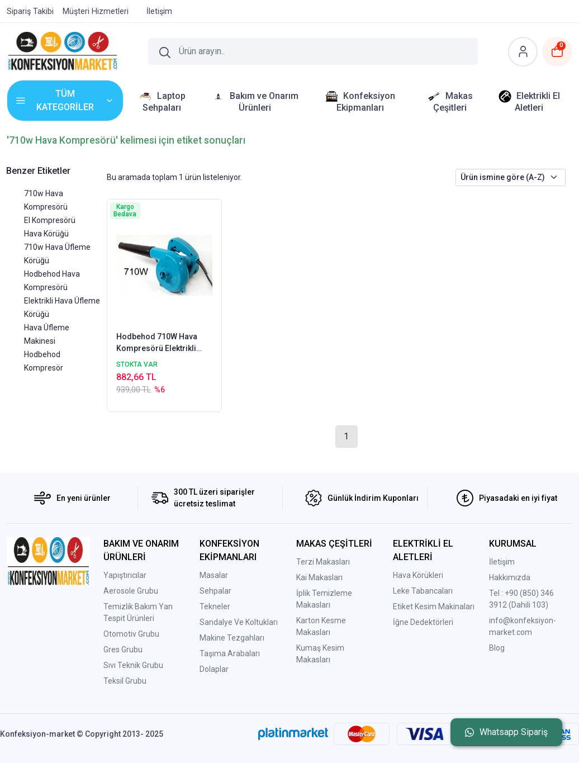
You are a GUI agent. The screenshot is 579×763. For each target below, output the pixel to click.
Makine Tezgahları (232, 637)
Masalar (214, 575)
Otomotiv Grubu (131, 633)
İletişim (502, 561)
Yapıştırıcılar (124, 575)
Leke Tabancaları (423, 590)
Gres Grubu (123, 649)
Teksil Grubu (124, 680)
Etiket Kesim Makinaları (433, 606)
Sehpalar (215, 590)
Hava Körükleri (418, 575)
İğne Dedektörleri (423, 622)
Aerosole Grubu (130, 590)
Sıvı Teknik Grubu (133, 665)
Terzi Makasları (323, 561)
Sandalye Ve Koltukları (239, 622)
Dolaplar (214, 669)
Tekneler (215, 606)
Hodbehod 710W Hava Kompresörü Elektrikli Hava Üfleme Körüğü (156, 343)
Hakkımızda (509, 577)
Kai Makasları (319, 577)
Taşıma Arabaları (230, 653)
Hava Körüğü (46, 233)
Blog (497, 647)
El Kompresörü (49, 220)
